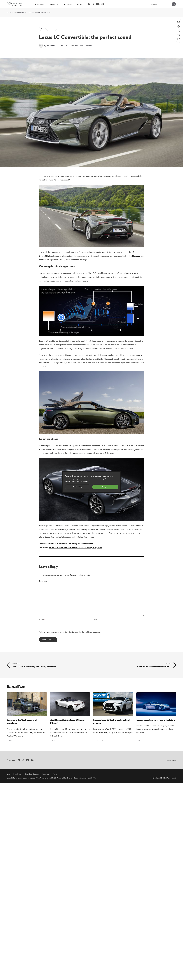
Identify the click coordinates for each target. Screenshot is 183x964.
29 (13, 741)
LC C (26, 12)
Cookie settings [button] (77, 487)
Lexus (23, 12)
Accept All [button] (105, 487)
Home (9, 12)
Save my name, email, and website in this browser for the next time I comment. (71, 632)
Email (95, 619)
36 (99, 741)
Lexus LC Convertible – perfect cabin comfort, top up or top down (75, 547)
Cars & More (14, 12)
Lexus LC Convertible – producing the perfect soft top (71, 543)
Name (42, 619)
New (19, 12)
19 (56, 741)
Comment (43, 581)
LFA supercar (137, 256)
